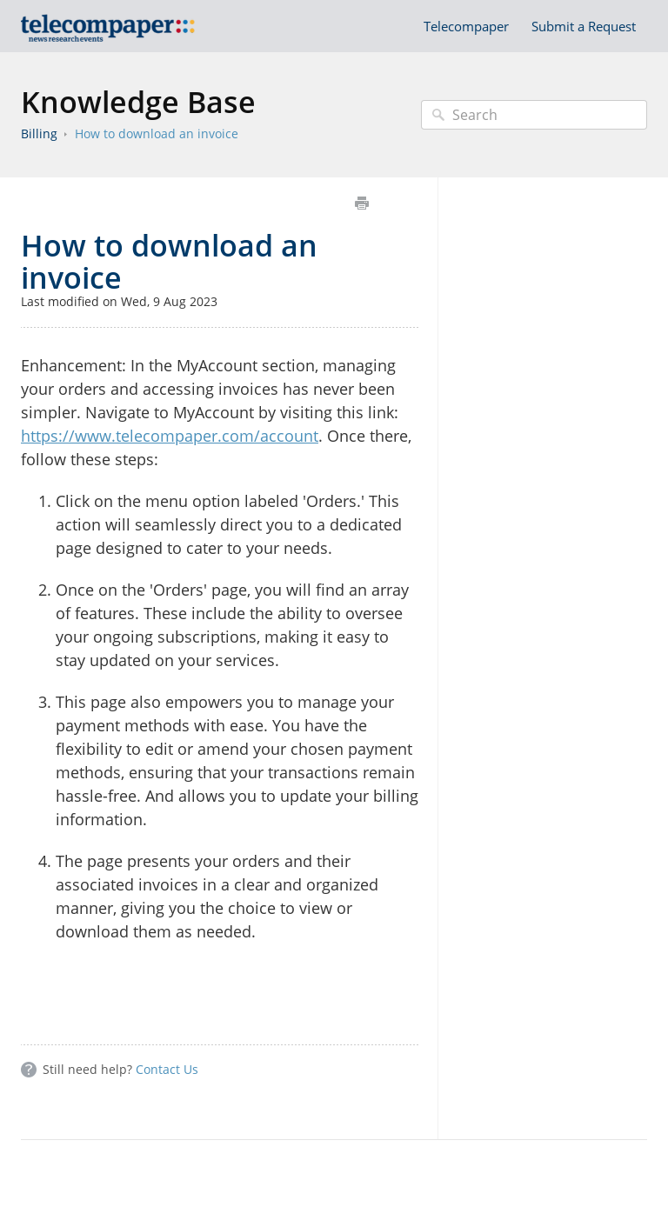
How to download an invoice (156, 133)
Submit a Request (583, 26)
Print (361, 203)
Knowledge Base (138, 102)
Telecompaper (466, 26)
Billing (39, 133)
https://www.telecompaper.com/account (169, 435)
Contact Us (167, 1069)
